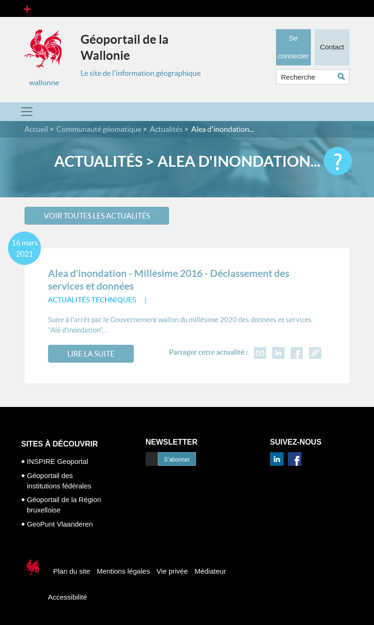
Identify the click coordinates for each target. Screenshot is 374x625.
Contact (332, 45)
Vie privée (171, 571)
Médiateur (210, 571)
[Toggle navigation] (27, 8)
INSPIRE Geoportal (57, 461)
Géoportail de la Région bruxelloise (64, 504)
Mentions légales (123, 571)
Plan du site (71, 571)
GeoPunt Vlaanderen (60, 524)
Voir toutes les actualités (97, 215)
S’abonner (177, 459)
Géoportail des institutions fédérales (59, 480)
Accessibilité (67, 597)
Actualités (166, 129)
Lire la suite (90, 353)
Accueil (36, 129)
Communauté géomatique (99, 129)
